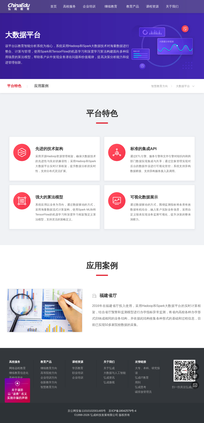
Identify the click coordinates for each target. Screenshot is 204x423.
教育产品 (132, 6)
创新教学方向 (49, 382)
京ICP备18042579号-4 (122, 410)
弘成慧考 (140, 387)
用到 (138, 382)
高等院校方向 (49, 372)
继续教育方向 (49, 368)
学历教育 (77, 368)
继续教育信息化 (18, 372)
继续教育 (111, 6)
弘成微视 (109, 382)
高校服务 (69, 6)
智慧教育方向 (162, 89)
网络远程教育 (17, 368)
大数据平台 (185, 89)
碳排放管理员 (143, 391)
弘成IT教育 (141, 377)
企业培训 (89, 6)
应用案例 (41, 86)
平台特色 (14, 86)
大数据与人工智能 (115, 372)
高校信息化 (16, 377)
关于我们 (172, 6)
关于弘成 (109, 368)
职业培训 (77, 372)
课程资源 (152, 6)
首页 (53, 6)
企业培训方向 (49, 377)
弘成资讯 (109, 377)
